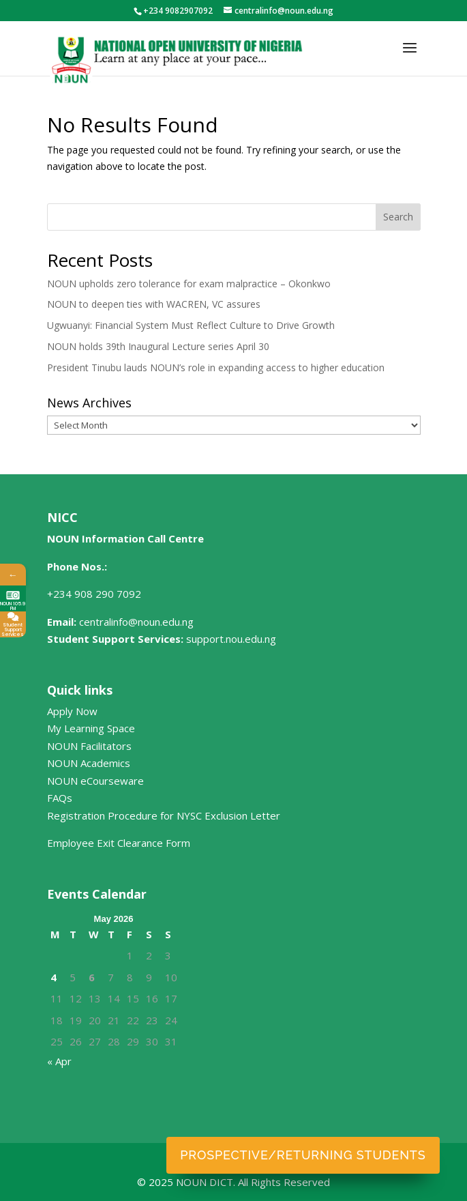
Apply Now (72, 711)
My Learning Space (91, 728)
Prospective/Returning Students (302, 1155)
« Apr (59, 1061)
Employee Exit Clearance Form (118, 843)
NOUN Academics (88, 763)
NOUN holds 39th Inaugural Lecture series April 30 (158, 346)
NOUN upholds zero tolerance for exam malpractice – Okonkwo (189, 283)
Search (398, 216)
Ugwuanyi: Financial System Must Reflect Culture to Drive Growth (191, 325)
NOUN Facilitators (89, 746)
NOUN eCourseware (95, 780)
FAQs (59, 798)
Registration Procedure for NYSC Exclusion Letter (163, 815)
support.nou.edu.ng (231, 639)
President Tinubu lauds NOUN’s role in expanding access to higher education (216, 367)
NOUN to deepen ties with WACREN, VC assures (153, 304)
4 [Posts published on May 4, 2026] (53, 977)
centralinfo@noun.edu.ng (136, 621)
